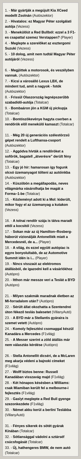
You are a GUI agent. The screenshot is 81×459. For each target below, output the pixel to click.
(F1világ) (48, 334)
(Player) (67, 37)
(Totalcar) (41, 102)
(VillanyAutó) (61, 312)
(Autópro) (12, 274)
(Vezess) (23, 26)
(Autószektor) (42, 15)
